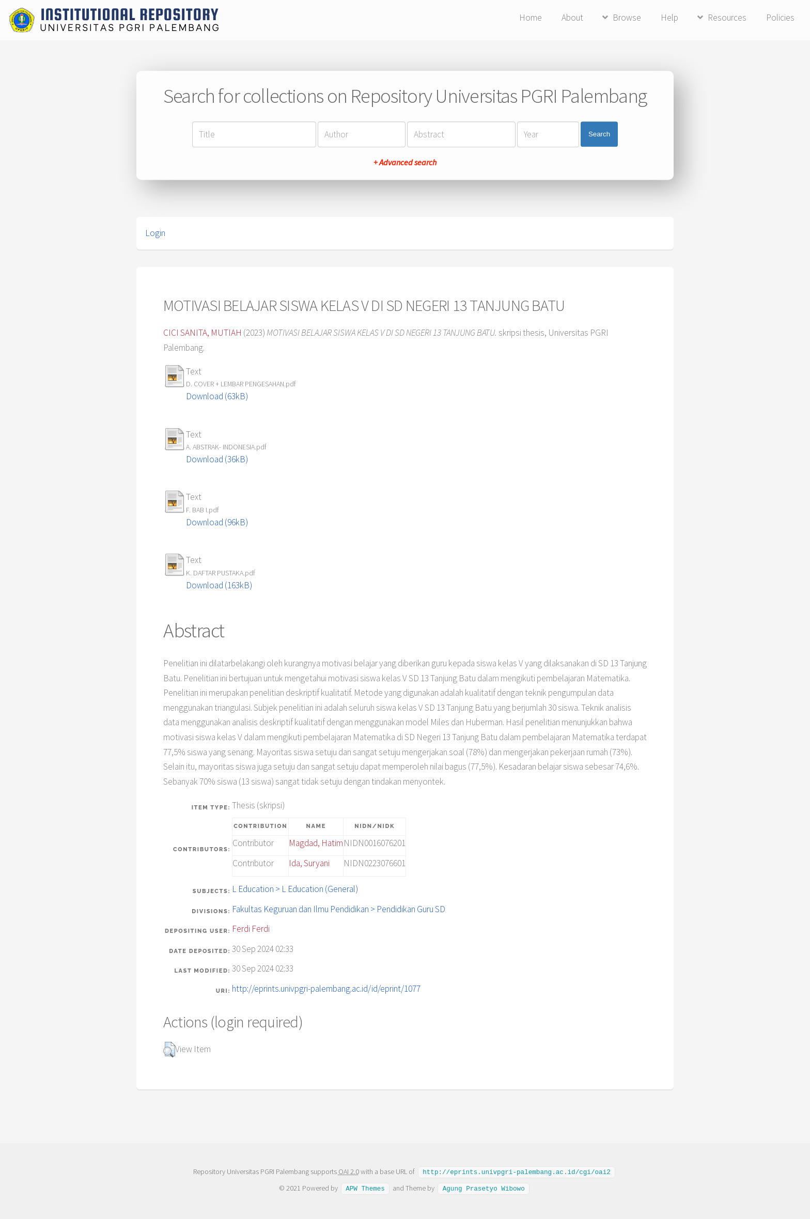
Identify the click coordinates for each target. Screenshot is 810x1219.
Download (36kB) (217, 459)
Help (669, 17)
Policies (780, 17)
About (572, 17)
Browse (627, 17)
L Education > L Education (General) (295, 889)
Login (155, 233)
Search (599, 134)
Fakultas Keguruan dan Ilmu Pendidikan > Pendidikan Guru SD (338, 909)
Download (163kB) (219, 585)
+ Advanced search (405, 162)
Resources (727, 17)
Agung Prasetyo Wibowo (484, 1187)
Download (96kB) (217, 522)
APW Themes (365, 1187)
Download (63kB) (217, 396)
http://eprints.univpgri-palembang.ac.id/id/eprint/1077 (326, 988)
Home (530, 17)
